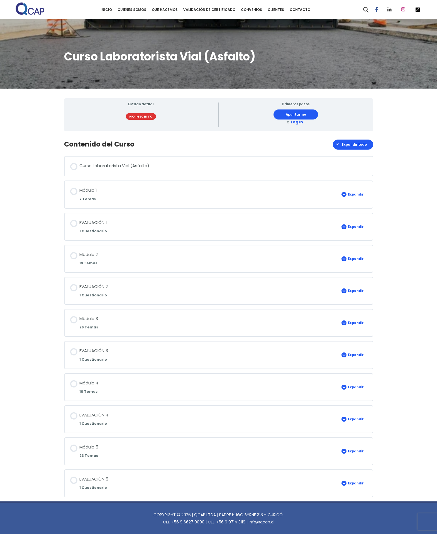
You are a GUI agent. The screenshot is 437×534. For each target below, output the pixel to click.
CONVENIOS (251, 9)
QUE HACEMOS (165, 9)
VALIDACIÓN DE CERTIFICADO (209, 9)
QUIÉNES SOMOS (132, 9)
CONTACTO (300, 9)
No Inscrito (141, 116)
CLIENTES (276, 9)
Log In (297, 122)
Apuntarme (296, 114)
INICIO (106, 9)
